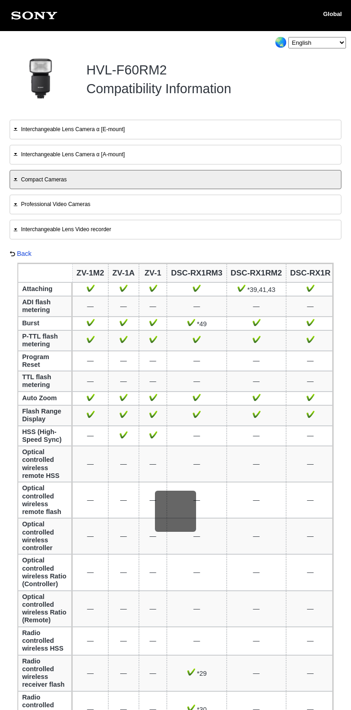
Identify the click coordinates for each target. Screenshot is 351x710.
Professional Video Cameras (55, 204)
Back (24, 253)
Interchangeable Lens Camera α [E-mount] (73, 129)
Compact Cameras (44, 179)
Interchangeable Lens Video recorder (66, 229)
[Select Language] (317, 42)
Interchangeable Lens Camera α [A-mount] (73, 154)
